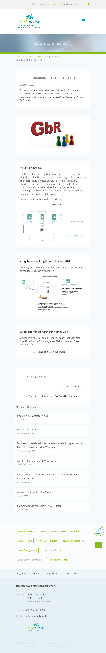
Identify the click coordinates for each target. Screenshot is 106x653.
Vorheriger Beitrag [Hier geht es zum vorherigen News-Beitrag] (36, 376)
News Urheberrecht (73, 540)
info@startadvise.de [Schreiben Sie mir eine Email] (79, 4)
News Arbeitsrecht (57, 559)
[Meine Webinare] (99, 531)
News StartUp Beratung (49, 56)
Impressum (52, 573)
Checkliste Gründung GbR (56, 351)
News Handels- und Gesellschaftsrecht (60, 531)
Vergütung (22, 573)
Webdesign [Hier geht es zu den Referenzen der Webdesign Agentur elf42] (30, 643)
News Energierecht (27, 550)
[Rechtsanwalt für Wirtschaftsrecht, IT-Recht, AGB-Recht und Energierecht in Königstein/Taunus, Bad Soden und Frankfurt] (29, 27)
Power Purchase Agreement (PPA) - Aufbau (39, 505)
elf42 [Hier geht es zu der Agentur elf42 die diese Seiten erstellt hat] (41, 643)
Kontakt (36, 573)
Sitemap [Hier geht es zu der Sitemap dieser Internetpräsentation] (85, 646)
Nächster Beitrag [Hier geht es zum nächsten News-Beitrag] (71, 386)
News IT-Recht (24, 540)
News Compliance (52, 550)
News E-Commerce (47, 540)
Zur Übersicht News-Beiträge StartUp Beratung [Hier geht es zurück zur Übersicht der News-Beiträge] (53, 396)
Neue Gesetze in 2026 (28, 429)
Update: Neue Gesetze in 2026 (32, 415)
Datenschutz (70, 573)
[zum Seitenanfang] (98, 545)
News (29, 56)
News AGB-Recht (26, 531)
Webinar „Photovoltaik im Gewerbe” (36, 492)
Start (18, 56)
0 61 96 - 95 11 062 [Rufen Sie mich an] (47, 4)
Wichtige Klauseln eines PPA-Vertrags (36, 460)
